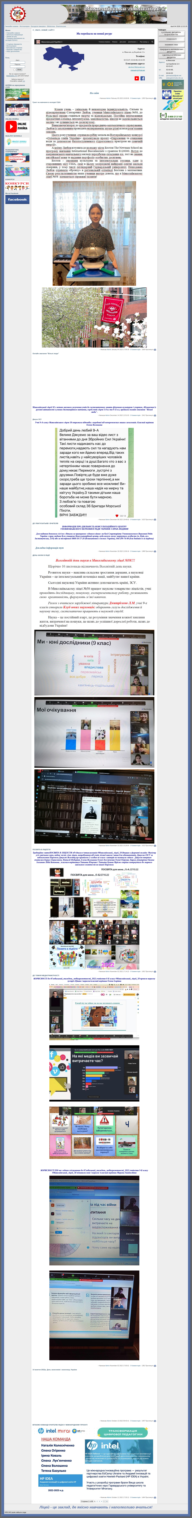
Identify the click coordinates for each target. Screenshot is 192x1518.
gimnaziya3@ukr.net (173, 75)
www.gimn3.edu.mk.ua (174, 78)
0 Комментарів (135, 98)
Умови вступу (11, 36)
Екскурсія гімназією (38, 26)
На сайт (94, 93)
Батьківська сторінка (14, 48)
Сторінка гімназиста (14, 44)
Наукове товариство (14, 49)
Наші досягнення (13, 51)
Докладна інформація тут (49, 548)
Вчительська (61, 26)
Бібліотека (51, 26)
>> (107, 1501)
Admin (108, 98)
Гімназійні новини (11, 26)
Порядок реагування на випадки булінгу (14, 39)
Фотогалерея (25, 26)
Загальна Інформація (14, 35)
